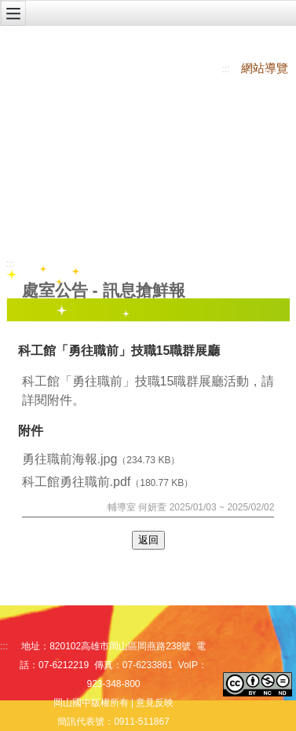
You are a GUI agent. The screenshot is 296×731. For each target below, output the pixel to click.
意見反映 (155, 702)
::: (226, 69)
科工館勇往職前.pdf (76, 481)
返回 (148, 540)
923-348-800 (113, 683)
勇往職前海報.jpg (70, 459)
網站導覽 (264, 68)
